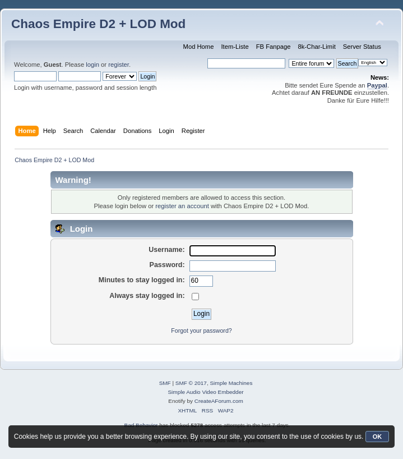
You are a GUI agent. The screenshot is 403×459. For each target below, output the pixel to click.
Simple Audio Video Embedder (205, 392)
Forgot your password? (201, 330)
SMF (165, 383)
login (92, 64)
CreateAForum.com (218, 401)
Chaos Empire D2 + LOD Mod (98, 24)
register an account (182, 206)
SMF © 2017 (191, 383)
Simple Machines (231, 383)
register (118, 64)
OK (377, 436)
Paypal (377, 85)
